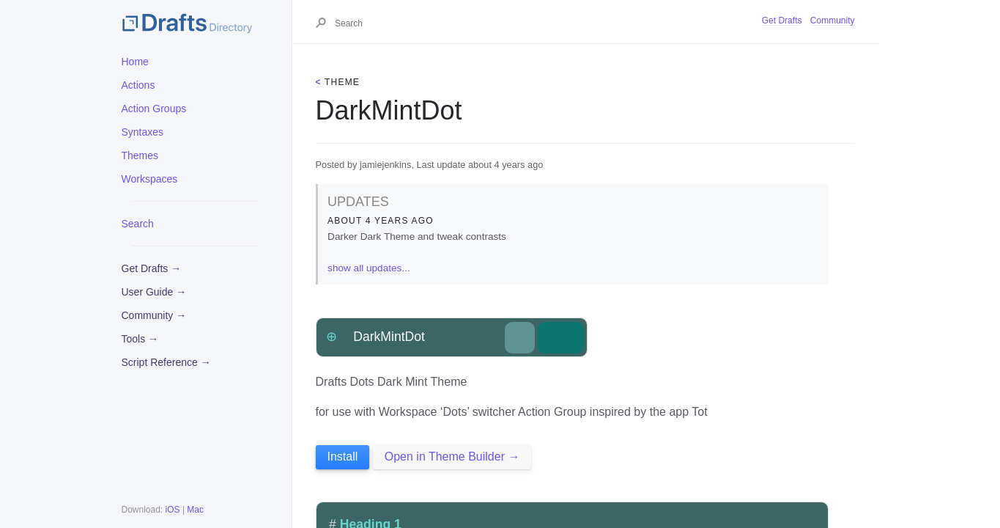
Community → (154, 315)
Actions (138, 85)
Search (138, 224)
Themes (140, 155)
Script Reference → (166, 362)
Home (135, 61)
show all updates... (368, 268)
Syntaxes (143, 132)
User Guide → (154, 292)
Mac (195, 510)
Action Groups (154, 108)
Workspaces (150, 179)
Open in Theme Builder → (452, 456)
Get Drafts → (152, 268)
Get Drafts (782, 20)
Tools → (140, 339)
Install (342, 456)
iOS (173, 510)
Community (832, 20)
